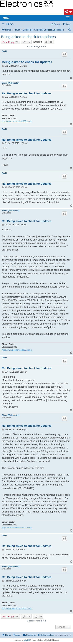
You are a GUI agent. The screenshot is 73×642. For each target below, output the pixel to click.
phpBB (27, 640)
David (4, 51)
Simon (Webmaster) (10, 83)
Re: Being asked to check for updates (27, 93)
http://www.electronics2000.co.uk (16, 121)
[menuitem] (10, 24)
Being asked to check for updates (28, 37)
